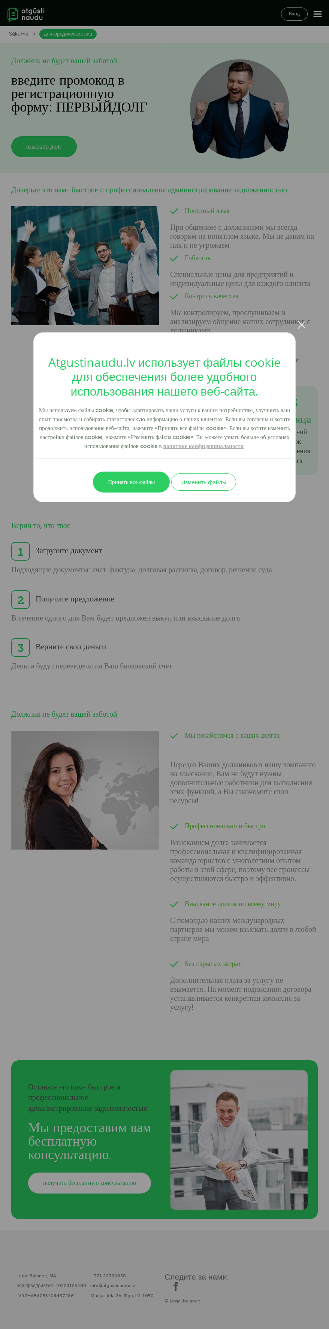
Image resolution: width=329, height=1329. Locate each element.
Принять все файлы (131, 482)
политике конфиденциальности (203, 446)
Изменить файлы (203, 482)
